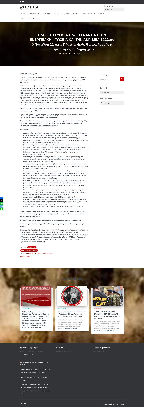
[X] (1, 200)
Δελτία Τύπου (31, 247)
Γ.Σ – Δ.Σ (57, 13)
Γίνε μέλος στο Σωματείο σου (30, 18)
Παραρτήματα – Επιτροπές (71, 13)
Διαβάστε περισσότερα (70, 327)
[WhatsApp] (1, 203)
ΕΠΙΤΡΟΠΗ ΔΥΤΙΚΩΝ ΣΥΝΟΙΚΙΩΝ (42, 253)
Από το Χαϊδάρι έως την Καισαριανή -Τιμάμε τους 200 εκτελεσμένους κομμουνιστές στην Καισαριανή (70, 314)
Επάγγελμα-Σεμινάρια (88, 13)
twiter (20, 2)
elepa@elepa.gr (28, 353)
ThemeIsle (121, 403)
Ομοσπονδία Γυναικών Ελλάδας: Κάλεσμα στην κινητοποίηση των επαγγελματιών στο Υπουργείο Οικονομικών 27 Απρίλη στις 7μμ (35, 388)
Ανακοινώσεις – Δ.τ (34, 13)
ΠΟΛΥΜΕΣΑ (101, 13)
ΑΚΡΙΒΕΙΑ (28, 253)
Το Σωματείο (47, 13)
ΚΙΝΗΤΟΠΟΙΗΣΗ (25, 256)
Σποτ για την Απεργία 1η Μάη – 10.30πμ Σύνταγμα (34, 378)
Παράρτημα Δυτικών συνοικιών (29, 250)
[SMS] (1, 209)
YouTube (23, 2)
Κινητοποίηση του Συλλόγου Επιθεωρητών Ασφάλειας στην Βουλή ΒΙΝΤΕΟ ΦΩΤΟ (35, 370)
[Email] (1, 206)
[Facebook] (1, 198)
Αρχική (23, 13)
